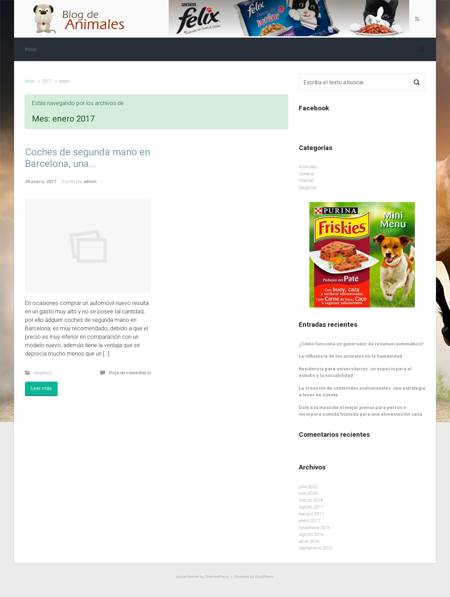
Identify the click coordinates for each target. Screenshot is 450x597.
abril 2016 (309, 541)
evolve (181, 577)
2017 (47, 81)
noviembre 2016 (314, 527)
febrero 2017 (311, 514)
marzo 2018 (311, 500)
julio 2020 (308, 493)
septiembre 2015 (315, 548)
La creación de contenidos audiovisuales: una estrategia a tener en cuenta (362, 391)
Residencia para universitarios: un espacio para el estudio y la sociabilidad (355, 372)
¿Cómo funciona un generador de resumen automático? (361, 343)
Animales (308, 166)
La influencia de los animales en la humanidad (350, 356)
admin (89, 181)
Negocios (43, 372)
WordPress (264, 577)
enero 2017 (309, 520)
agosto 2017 (311, 507)
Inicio (29, 81)
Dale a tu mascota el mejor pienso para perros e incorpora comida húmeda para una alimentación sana (360, 411)
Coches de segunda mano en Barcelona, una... (87, 158)
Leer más (41, 388)
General (306, 173)
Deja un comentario (130, 372)
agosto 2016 (311, 534)
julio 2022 (308, 486)
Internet (306, 180)
